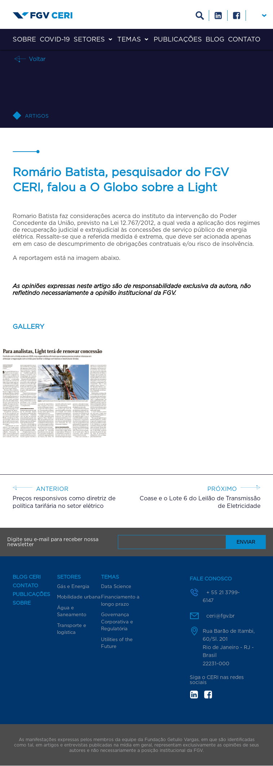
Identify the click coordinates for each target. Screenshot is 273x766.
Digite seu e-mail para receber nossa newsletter (52, 542)
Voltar (36, 59)
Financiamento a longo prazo (120, 600)
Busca (200, 15)
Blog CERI (27, 576)
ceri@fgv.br (220, 615)
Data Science (116, 586)
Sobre (24, 39)
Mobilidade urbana (79, 596)
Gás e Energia (73, 586)
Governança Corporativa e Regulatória (117, 621)
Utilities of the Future (117, 643)
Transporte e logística (71, 629)
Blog (215, 39)
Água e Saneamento (71, 611)
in (194, 694)
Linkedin (218, 15)
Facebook (237, 15)
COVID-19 (55, 39)
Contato (244, 39)
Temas (129, 39)
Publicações (178, 39)
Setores (89, 39)
